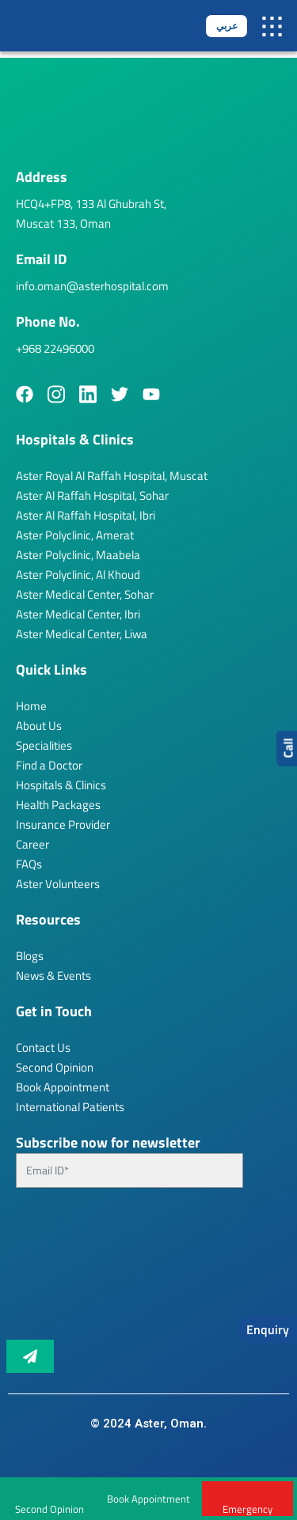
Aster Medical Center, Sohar (85, 594)
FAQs (29, 864)
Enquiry (267, 1329)
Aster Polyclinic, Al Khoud (78, 574)
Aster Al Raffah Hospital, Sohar (92, 495)
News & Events (53, 975)
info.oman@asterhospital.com (92, 286)
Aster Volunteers (58, 884)
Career (32, 844)
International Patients (70, 1107)
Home (31, 706)
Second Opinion (54, 1067)
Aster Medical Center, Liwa (81, 634)
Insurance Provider (63, 824)
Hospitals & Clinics (61, 785)
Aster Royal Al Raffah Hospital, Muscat (112, 476)
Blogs (30, 956)
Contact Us (43, 1047)
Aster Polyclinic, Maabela (78, 555)
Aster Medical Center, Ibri (78, 614)
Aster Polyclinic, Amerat (75, 535)
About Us (39, 726)
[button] (271, 25)
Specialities (44, 745)
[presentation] (81, 1270)
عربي (227, 25)
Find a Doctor (49, 765)
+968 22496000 (55, 348)
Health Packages (58, 805)
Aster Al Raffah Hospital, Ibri (85, 515)
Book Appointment (148, 1499)
